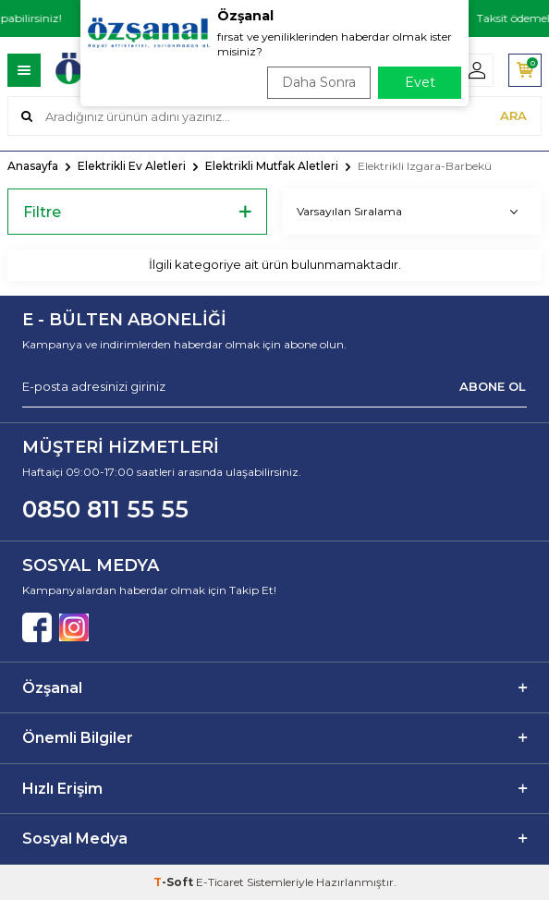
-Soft (174, 882)
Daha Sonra (319, 82)
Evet (420, 82)
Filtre (137, 212)
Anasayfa (32, 166)
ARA (513, 115)
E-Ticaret (220, 882)
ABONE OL (492, 386)
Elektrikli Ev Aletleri (132, 166)
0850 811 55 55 (105, 509)
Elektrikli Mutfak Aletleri (271, 166)
